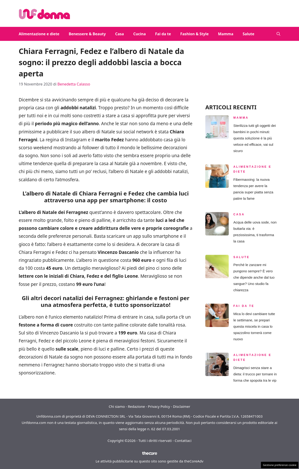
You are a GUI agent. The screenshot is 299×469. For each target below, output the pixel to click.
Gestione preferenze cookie (279, 465)
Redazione (136, 406)
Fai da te (163, 33)
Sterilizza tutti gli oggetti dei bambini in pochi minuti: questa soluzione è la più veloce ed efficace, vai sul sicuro (254, 138)
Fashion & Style (194, 33)
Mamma (225, 33)
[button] (278, 34)
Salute (248, 33)
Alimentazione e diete (39, 33)
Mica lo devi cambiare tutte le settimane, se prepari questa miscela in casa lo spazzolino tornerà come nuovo (254, 326)
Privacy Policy (159, 406)
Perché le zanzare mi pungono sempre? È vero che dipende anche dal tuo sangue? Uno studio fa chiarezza (253, 277)
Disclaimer (181, 406)
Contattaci (183, 440)
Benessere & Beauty (87, 33)
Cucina (139, 33)
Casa (119, 33)
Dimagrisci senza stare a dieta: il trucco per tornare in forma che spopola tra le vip (255, 374)
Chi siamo (117, 406)
